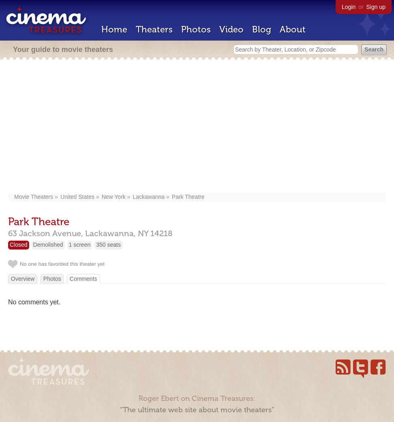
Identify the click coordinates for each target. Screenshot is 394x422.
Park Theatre (188, 197)
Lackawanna (149, 197)
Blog (261, 29)
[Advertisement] (197, 126)
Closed (19, 244)
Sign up (375, 7)
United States (77, 197)
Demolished (48, 244)
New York (114, 197)
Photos (196, 29)
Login (348, 7)
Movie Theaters (33, 197)
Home (114, 29)
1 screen (80, 244)
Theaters (154, 29)
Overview (22, 279)
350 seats (108, 244)
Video (231, 29)
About (293, 29)
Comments (83, 279)
